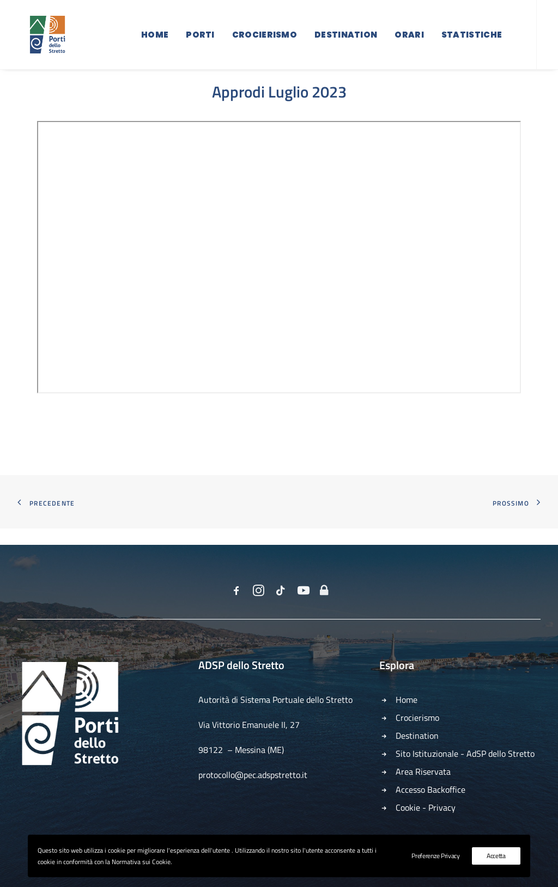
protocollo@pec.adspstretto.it (252, 774)
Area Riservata (423, 771)
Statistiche (471, 39)
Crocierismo (264, 39)
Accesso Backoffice (430, 789)
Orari (409, 39)
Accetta (496, 855)
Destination (345, 39)
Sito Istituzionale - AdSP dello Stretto (465, 753)
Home (154, 39)
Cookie (408, 807)
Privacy (442, 807)
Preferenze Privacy (435, 855)
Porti (200, 39)
